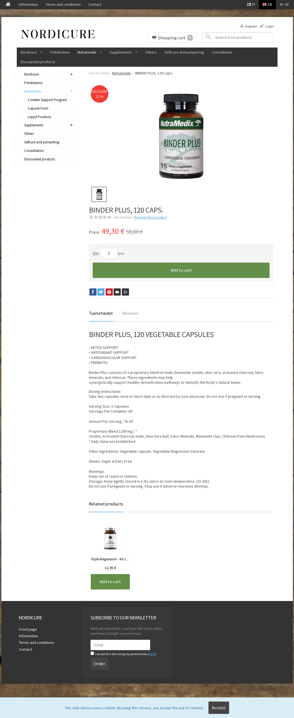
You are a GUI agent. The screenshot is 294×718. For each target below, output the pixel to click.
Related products (106, 504)
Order (99, 663)
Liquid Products (39, 117)
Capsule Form (38, 108)
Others (151, 52)
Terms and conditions (63, 4)
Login (269, 26)
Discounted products (38, 61)
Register (251, 26)
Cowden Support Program (47, 100)
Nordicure (29, 52)
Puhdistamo (60, 52)
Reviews (130, 313)
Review (150, 217)
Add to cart (181, 270)
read (152, 654)
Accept (219, 708)
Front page (28, 629)
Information (28, 4)
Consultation (222, 52)
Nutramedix (87, 52)
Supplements (121, 52)
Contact (95, 4)
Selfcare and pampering (184, 52)
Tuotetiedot (101, 313)
